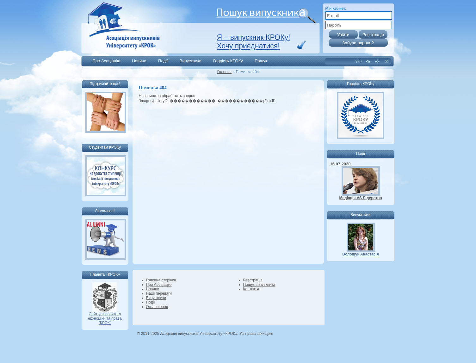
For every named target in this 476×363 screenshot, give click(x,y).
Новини (139, 60)
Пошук (261, 60)
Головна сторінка (161, 280)
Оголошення (157, 307)
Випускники (190, 60)
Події (163, 60)
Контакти (251, 289)
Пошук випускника (259, 284)
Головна (224, 72)
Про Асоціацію (107, 60)
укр (358, 60)
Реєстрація (253, 280)
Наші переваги (159, 293)
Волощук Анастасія (360, 254)
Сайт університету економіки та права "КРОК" (104, 316)
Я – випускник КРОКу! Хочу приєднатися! (253, 41)
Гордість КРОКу (228, 60)
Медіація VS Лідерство (360, 198)
